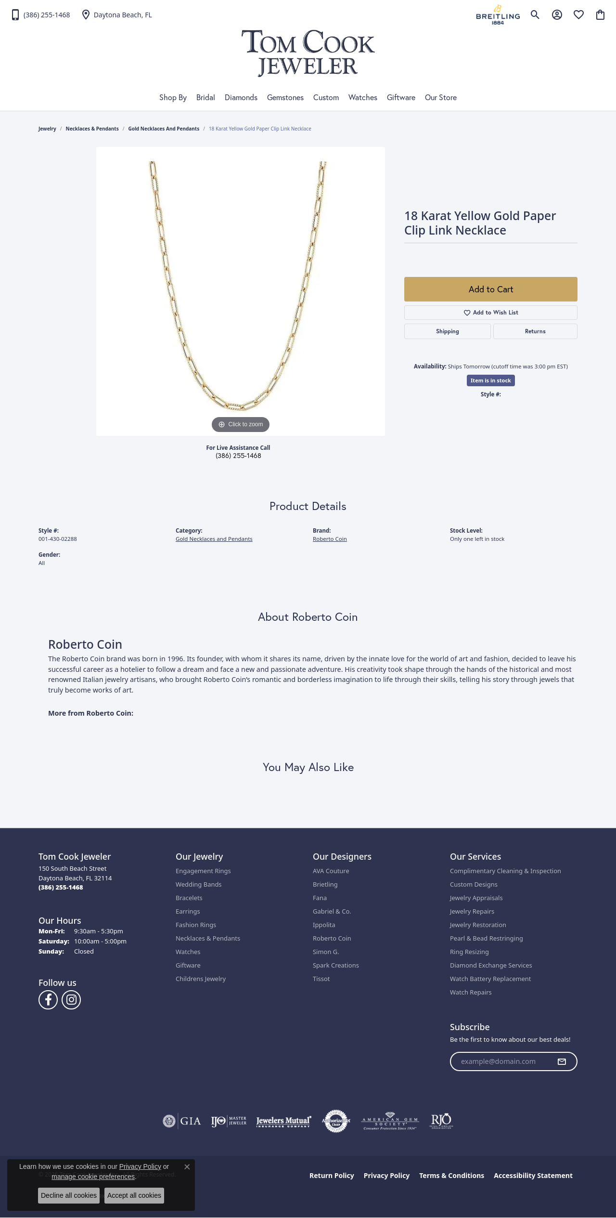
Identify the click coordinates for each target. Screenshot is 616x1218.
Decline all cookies (69, 1195)
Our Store (441, 97)
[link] (40, 14)
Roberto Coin (330, 538)
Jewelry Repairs (472, 911)
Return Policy (331, 1175)
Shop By (173, 97)
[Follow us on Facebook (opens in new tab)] (48, 999)
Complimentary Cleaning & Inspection (505, 870)
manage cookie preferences (93, 1176)
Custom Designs (474, 884)
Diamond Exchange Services (491, 965)
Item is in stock (491, 380)
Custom (326, 97)
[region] (240, 291)
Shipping (447, 331)
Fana (320, 897)
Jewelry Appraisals (476, 897)
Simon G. (326, 951)
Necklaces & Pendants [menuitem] (208, 938)
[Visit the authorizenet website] (336, 1121)
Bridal (205, 97)
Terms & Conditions (451, 1175)
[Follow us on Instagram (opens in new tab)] (71, 999)
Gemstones (285, 97)
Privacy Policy (387, 1175)
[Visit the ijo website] (229, 1121)
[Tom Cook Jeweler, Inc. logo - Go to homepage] (308, 53)
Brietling (325, 884)
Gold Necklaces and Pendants (163, 128)
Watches (362, 97)
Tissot (321, 978)
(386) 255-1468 (238, 455)
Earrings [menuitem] (188, 911)
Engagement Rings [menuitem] (203, 870)
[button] (535, 14)
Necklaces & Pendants (92, 128)
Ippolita (324, 924)
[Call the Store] (60, 887)
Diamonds (241, 97)
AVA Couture (331, 870)
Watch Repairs (471, 992)
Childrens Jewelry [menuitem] (201, 978)
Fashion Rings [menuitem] (196, 924)
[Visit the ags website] (390, 1121)
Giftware (401, 97)
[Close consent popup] (187, 1167)
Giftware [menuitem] (188, 965)
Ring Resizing (469, 951)
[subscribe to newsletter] (562, 1061)
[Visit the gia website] (182, 1121)
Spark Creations (336, 965)
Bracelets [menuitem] (189, 897)
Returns (535, 331)
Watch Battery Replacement (490, 978)
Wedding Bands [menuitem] (199, 884)
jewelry (47, 128)
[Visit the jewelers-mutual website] (283, 1121)
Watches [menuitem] (188, 951)
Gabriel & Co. (332, 911)
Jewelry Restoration (478, 924)
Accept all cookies (134, 1195)
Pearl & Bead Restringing (486, 938)
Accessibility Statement (533, 1175)
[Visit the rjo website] (441, 1121)
